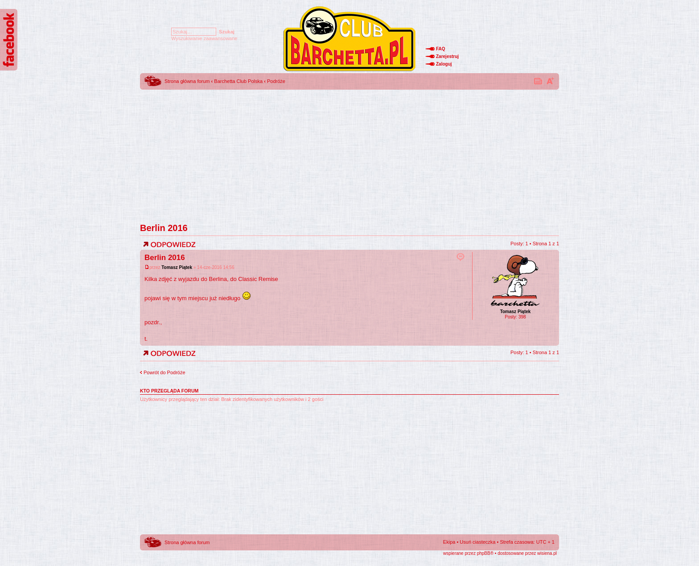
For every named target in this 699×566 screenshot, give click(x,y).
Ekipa (449, 542)
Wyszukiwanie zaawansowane (204, 38)
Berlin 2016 (164, 228)
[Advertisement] (349, 153)
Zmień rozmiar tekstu (550, 80)
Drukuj (538, 80)
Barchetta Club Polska (238, 81)
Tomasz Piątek (176, 267)
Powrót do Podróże (164, 372)
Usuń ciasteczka (477, 542)
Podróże (276, 81)
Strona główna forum (187, 81)
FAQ (440, 48)
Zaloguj (444, 64)
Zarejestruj (447, 56)
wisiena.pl (547, 553)
